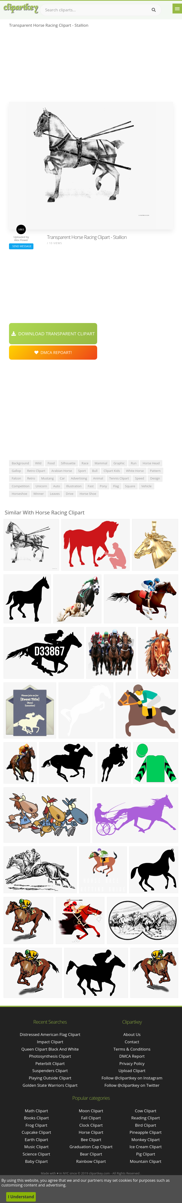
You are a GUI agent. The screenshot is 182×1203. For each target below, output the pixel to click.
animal (98, 478)
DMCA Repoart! (53, 352)
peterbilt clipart (50, 1063)
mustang (47, 478)
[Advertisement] (91, 66)
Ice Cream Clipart (145, 1146)
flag (116, 486)
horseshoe (19, 494)
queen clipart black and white (50, 1049)
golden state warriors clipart (50, 1085)
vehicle (146, 486)
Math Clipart (36, 1110)
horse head (151, 463)
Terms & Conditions (132, 1049)
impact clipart (50, 1041)
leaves (55, 494)
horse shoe (88, 494)
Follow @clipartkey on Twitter (132, 1085)
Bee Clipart (91, 1139)
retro (31, 478)
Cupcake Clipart (36, 1132)
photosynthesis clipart (50, 1056)
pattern (155, 471)
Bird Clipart (145, 1125)
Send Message (21, 246)
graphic (119, 463)
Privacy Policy (132, 1063)
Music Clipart (36, 1146)
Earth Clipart (36, 1139)
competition (20, 486)
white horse (135, 471)
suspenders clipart (50, 1070)
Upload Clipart (132, 1070)
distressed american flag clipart (50, 1034)
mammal (101, 463)
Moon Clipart (91, 1110)
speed (139, 478)
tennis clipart (119, 478)
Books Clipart (36, 1118)
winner (38, 494)
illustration (74, 486)
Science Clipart (36, 1154)
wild (38, 463)
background (20, 463)
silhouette (68, 463)
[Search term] (101, 10)
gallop (16, 471)
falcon (16, 478)
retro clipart (36, 471)
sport (82, 471)
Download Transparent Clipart (53, 334)
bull (94, 471)
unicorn (41, 486)
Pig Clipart (145, 1154)
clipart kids (112, 471)
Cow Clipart (145, 1110)
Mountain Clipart (145, 1161)
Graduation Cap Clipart (91, 1146)
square (130, 486)
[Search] (154, 9)
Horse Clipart (91, 1132)
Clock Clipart (91, 1125)
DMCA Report (132, 1056)
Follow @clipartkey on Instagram (131, 1078)
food (51, 463)
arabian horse (61, 471)
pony (103, 486)
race (85, 463)
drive (69, 494)
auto (56, 486)
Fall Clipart (91, 1118)
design (155, 478)
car (62, 478)
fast (91, 486)
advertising (79, 478)
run (133, 463)
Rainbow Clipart (91, 1161)
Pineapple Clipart (146, 1132)
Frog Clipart (36, 1125)
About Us (132, 1034)
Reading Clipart (145, 1118)
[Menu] (177, 8)
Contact (132, 1041)
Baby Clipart (36, 1161)
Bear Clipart (91, 1154)
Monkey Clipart (146, 1139)
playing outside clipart (50, 1078)
